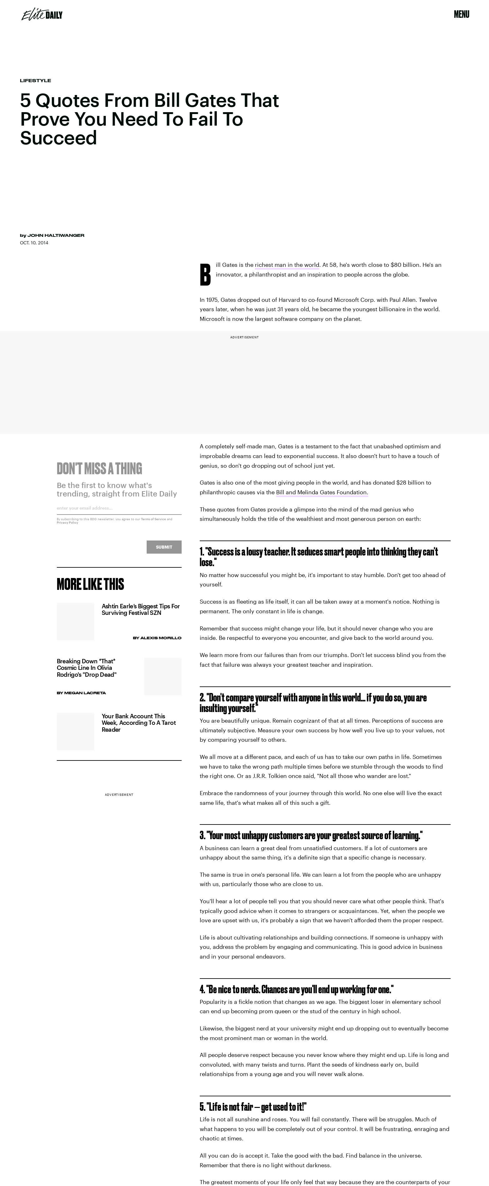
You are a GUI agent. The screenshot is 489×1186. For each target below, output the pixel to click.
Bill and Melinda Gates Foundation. (322, 492)
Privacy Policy (67, 526)
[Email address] (119, 513)
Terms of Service (153, 522)
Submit (164, 550)
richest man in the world (287, 264)
